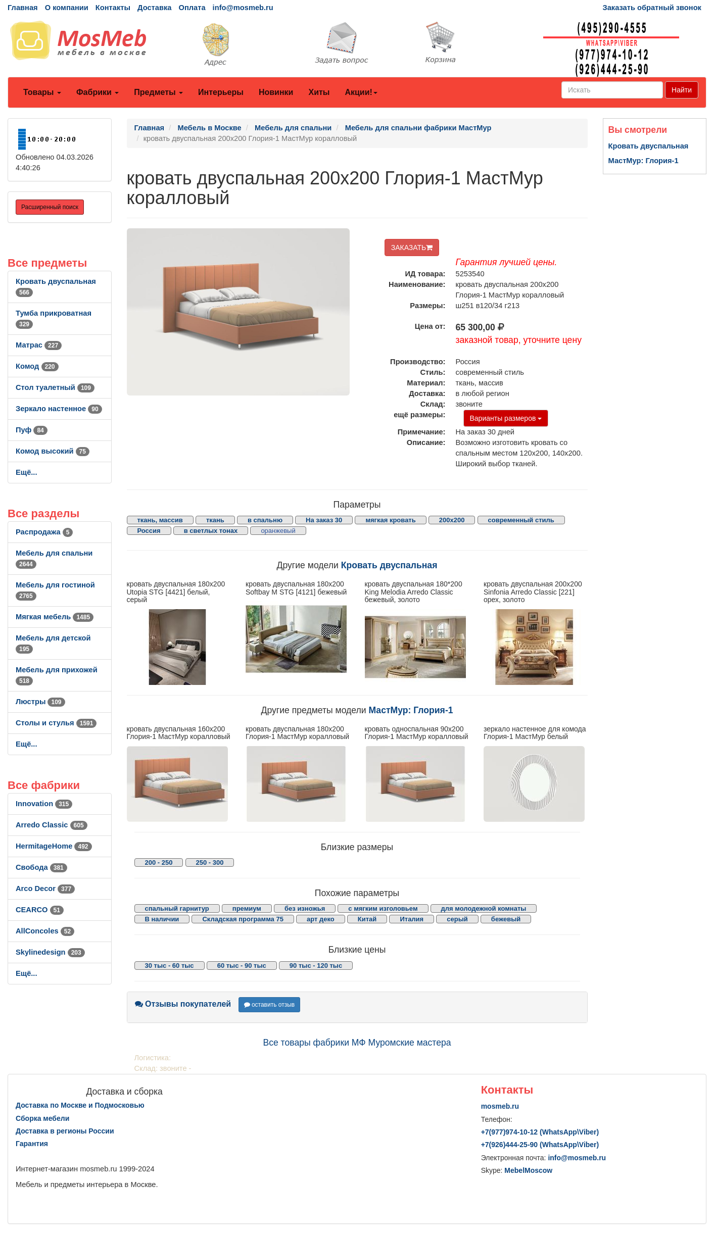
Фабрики (97, 92)
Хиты (318, 92)
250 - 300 (210, 862)
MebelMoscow (528, 1170)
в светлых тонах (211, 530)
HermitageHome (54, 846)
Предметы (158, 92)
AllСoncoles (45, 931)
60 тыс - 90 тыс (241, 965)
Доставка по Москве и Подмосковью (80, 1105)
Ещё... (26, 472)
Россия (149, 530)
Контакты (113, 8)
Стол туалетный (55, 387)
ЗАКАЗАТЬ (412, 247)
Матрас (39, 345)
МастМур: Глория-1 (411, 710)
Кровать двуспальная (389, 565)
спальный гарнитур (177, 908)
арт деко (321, 919)
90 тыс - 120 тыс (316, 965)
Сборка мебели (42, 1118)
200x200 (452, 520)
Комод (37, 366)
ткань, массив (160, 520)
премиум (246, 908)
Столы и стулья (56, 723)
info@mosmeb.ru (243, 8)
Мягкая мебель (54, 617)
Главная (23, 8)
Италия (411, 919)
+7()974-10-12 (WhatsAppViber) (540, 1132)
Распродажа (44, 532)
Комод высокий (52, 451)
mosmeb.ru (500, 1106)
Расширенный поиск (49, 207)
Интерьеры (221, 92)
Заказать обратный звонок (652, 8)
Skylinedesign (50, 952)
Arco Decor (45, 888)
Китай (367, 919)
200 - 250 (159, 862)
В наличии (162, 919)
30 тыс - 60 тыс (169, 965)
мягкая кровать (390, 520)
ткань (215, 520)
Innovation (44, 804)
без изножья (304, 908)
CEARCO (40, 910)
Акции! (361, 92)
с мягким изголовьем (382, 908)
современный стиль (521, 520)
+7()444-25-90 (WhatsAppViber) (540, 1145)
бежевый (505, 919)
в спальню (265, 520)
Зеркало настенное (59, 409)
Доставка (154, 8)
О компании (66, 8)
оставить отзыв (269, 1004)
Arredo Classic (51, 825)
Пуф (31, 430)
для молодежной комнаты (484, 908)
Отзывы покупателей (183, 1004)
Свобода (41, 867)
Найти (682, 90)
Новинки (276, 92)
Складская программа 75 (242, 919)
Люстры (40, 702)
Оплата (191, 8)
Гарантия (32, 1144)
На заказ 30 (324, 520)
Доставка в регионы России (65, 1131)
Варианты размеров (506, 418)
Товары (42, 92)
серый (457, 919)
